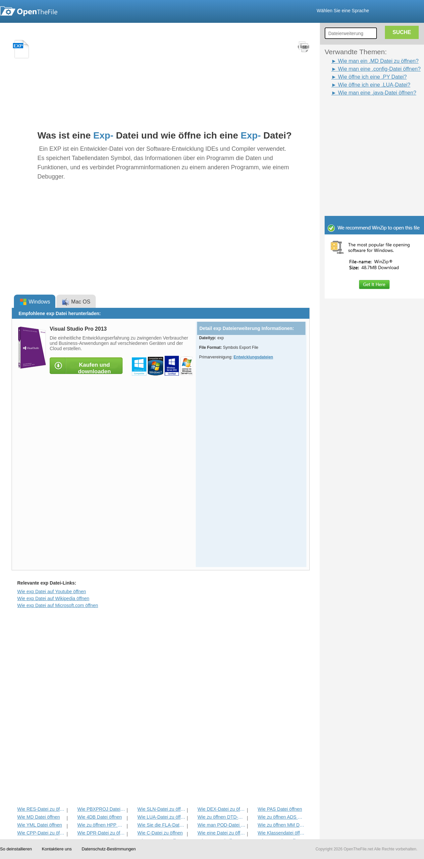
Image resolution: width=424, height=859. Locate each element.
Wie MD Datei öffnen (38, 817)
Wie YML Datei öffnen (39, 825)
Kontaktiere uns (57, 848)
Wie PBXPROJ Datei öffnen (101, 809)
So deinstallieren (16, 848)
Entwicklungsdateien (253, 357)
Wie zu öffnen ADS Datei (282, 817)
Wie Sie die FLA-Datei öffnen (161, 825)
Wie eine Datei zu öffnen (221, 833)
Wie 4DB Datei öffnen (99, 817)
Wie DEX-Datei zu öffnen (221, 809)
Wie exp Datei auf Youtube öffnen (51, 591)
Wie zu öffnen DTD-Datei (221, 817)
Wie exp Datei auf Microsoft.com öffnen (57, 605)
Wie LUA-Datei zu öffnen (161, 817)
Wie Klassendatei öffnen (282, 833)
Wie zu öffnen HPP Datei (101, 825)
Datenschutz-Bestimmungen (108, 848)
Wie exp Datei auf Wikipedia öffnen (53, 598)
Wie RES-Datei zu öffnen (41, 809)
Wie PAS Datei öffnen (280, 809)
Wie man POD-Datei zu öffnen (221, 825)
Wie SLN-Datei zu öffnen (161, 809)
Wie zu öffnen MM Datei (282, 825)
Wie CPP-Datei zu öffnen (41, 833)
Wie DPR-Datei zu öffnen (101, 833)
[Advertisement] (364, 112)
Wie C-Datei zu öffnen (160, 833)
